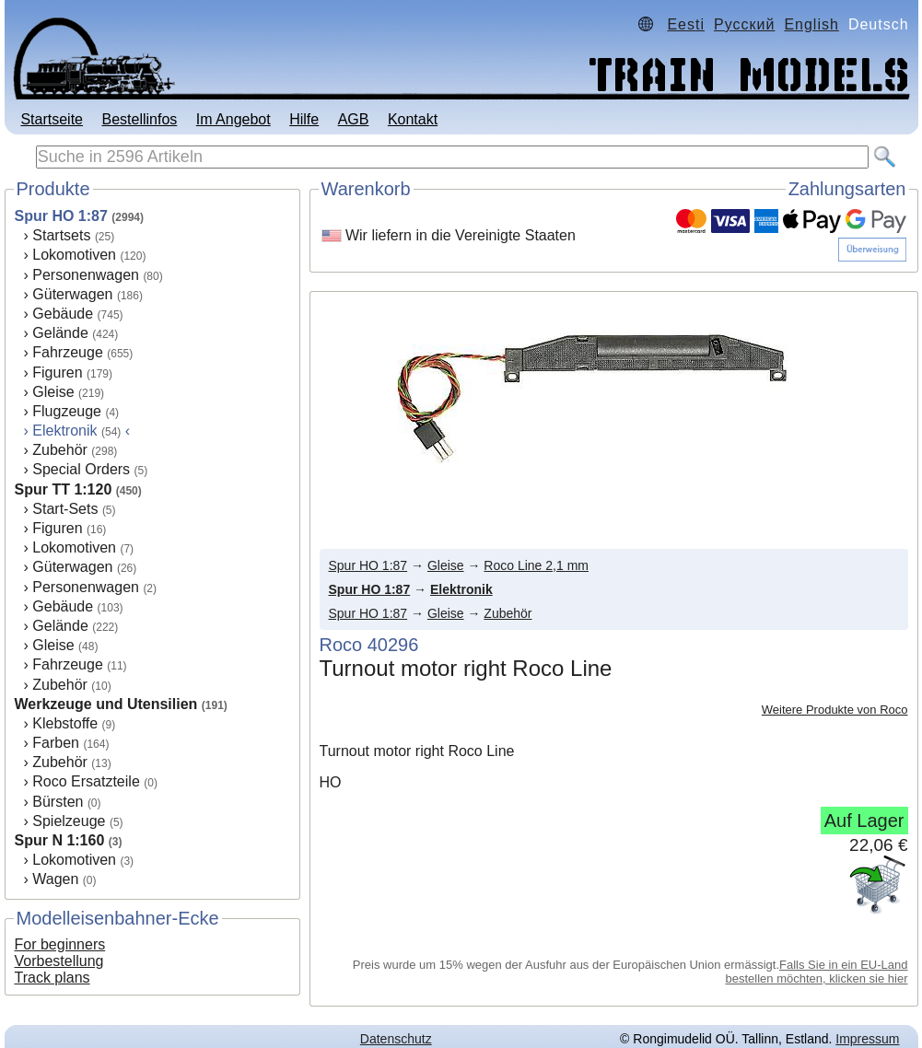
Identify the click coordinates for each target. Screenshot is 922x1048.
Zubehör (60, 450)
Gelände (60, 333)
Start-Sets (65, 509)
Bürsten (57, 801)
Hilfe (304, 119)
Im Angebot (233, 119)
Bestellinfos (139, 119)
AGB (353, 119)
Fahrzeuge (67, 352)
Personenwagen (85, 275)
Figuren (57, 372)
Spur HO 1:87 (61, 216)
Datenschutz (396, 1038)
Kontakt (413, 119)
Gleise (53, 392)
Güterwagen (72, 294)
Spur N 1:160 (60, 840)
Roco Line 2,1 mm (536, 565)
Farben (55, 743)
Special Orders (81, 469)
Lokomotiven (74, 254)
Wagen (55, 879)
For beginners (60, 944)
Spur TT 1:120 (63, 489)
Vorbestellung (59, 961)
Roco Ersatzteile (86, 781)
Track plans (52, 977)
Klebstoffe (65, 723)
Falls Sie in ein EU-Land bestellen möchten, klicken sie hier (817, 971)
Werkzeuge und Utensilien (106, 704)
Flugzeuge (66, 411)
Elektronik (461, 589)
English (811, 24)
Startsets (61, 235)
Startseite (51, 119)
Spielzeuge (68, 821)
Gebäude (62, 313)
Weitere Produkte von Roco (835, 709)
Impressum (867, 1038)
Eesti (686, 24)
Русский (744, 24)
